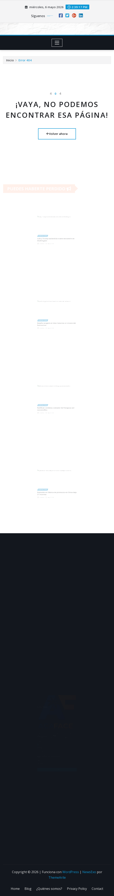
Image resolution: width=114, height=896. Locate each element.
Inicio (10, 61)
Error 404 (25, 61)
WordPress (70, 872)
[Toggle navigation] (57, 43)
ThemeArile (57, 877)
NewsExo (89, 872)
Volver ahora (57, 134)
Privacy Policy (77, 888)
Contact (97, 888)
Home (15, 888)
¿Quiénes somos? (49, 888)
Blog (28, 888)
